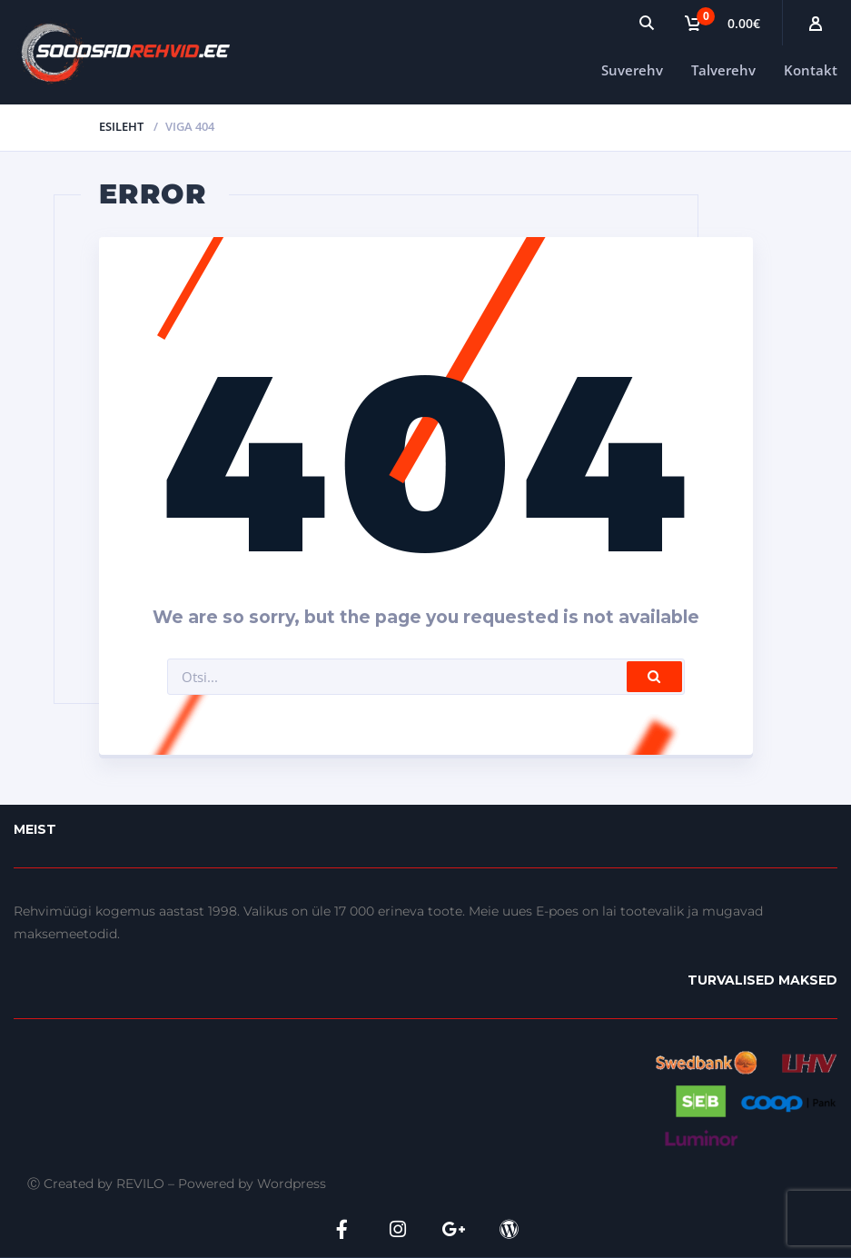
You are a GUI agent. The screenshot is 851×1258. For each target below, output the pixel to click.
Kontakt (810, 70)
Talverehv (723, 70)
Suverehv (632, 70)
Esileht (121, 126)
